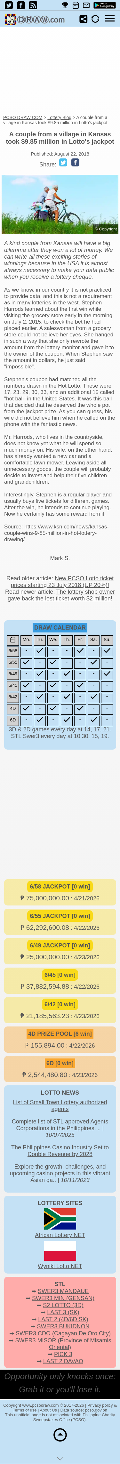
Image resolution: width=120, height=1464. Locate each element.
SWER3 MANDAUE (63, 1291)
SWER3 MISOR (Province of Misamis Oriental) (63, 1343)
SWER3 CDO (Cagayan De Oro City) (63, 1333)
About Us (48, 1410)
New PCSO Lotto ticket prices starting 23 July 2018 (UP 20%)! (62, 581)
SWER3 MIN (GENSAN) (63, 1298)
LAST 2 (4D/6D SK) (63, 1319)
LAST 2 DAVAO (63, 1361)
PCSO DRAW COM (22, 117)
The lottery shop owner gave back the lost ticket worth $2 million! (61, 595)
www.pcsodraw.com (40, 1405)
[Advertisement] (60, 71)
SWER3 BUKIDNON (63, 1326)
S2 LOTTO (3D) (63, 1305)
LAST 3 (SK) (63, 1312)
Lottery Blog (59, 117)
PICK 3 (63, 1354)
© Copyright (106, 229)
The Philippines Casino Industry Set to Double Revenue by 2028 (60, 1150)
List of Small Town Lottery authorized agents (60, 1105)
